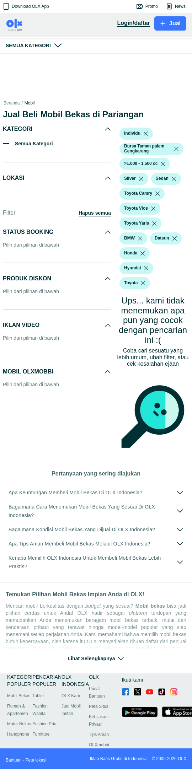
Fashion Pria (44, 723)
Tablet (38, 695)
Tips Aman (99, 734)
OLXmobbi (99, 744)
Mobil (30, 103)
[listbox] (145, 133)
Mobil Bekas (18, 695)
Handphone (18, 734)
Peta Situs (98, 706)
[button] (25, 6)
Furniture (40, 734)
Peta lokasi (35, 760)
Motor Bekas (19, 723)
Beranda (12, 103)
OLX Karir (71, 695)
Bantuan (14, 760)
